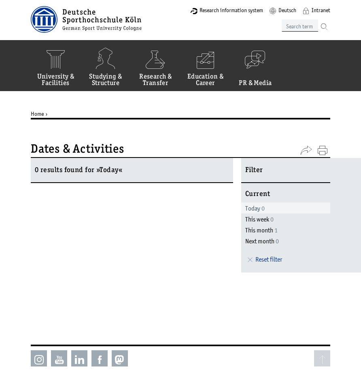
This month (261, 230)
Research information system (231, 10)
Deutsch (287, 10)
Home (37, 114)
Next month (262, 241)
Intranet (321, 10)
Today (255, 208)
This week (259, 219)
